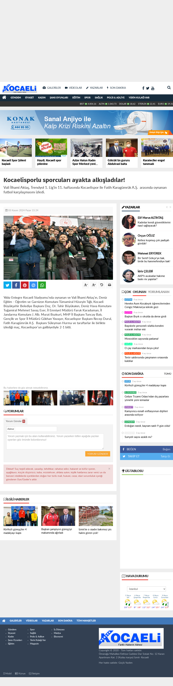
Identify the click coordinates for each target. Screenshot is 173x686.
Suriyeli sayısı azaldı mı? (138, 437)
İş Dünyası (130, 392)
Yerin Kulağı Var (139, 98)
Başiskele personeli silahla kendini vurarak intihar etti (144, 328)
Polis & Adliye (115, 98)
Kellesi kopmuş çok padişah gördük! (153, 242)
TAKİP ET (133, 456)
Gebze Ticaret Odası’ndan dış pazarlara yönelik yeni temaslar (147, 398)
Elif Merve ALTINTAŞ (150, 217)
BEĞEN (130, 449)
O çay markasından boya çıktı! (142, 348)
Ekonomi (58, 637)
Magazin (34, 644)
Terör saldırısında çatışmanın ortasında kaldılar (146, 359)
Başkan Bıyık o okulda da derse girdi (145, 316)
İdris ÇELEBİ (145, 271)
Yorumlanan (158, 292)
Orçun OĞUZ (146, 235)
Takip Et (165, 456)
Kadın (42, 98)
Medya (57, 633)
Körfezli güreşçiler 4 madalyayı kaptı (145, 385)
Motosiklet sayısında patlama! (142, 339)
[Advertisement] (39, 39)
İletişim (34, 673)
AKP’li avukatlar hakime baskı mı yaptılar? (151, 278)
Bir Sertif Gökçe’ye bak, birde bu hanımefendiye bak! (154, 260)
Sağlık (99, 98)
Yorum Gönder (15, 421)
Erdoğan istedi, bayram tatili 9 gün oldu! (147, 426)
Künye (20, 673)
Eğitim (76, 98)
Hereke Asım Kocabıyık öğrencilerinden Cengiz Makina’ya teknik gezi (147, 305)
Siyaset (29, 98)
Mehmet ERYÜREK (149, 253)
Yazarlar (131, 207)
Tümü (167, 374)
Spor (87, 98)
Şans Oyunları (59, 98)
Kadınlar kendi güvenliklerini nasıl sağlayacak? (154, 224)
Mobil (7, 673)
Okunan (139, 292)
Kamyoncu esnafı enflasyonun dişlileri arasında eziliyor (146, 413)
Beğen (166, 449)
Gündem (16, 98)
